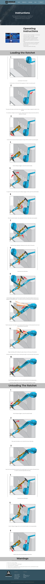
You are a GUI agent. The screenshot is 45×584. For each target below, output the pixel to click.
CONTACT (41, 2)
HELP (35, 2)
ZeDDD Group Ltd (31, 582)
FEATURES (30, 2)
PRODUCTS (24, 2)
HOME (19, 2)
